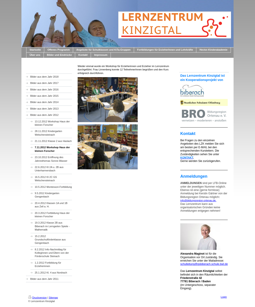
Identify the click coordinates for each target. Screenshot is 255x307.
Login (224, 297)
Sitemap (53, 297)
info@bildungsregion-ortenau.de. (198, 200)
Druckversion (37, 297)
